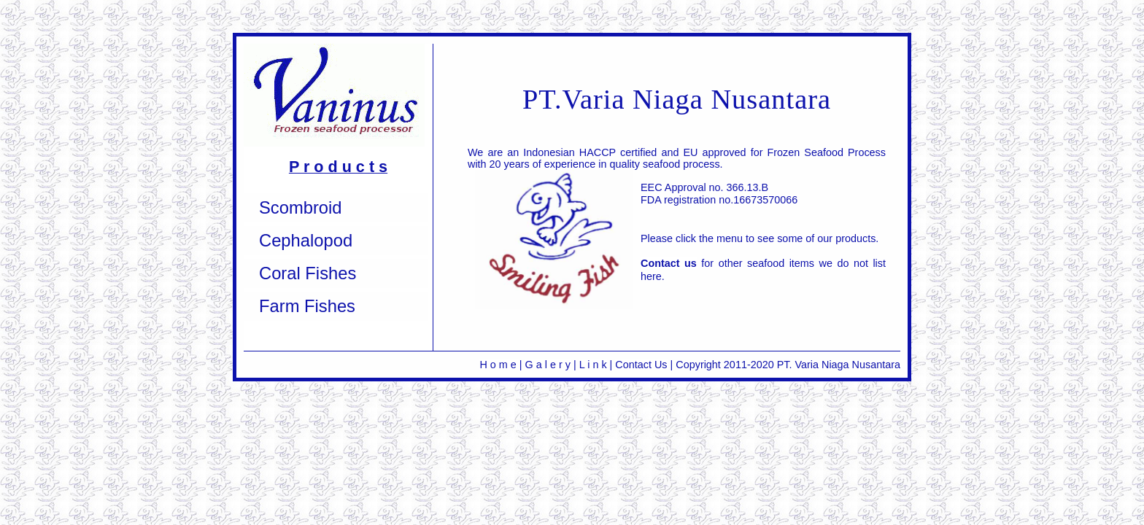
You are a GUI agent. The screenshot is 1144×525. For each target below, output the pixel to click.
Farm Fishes (307, 306)
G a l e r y (548, 364)
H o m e (499, 364)
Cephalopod (305, 240)
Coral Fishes (307, 273)
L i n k (593, 364)
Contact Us (641, 364)
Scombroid (300, 207)
